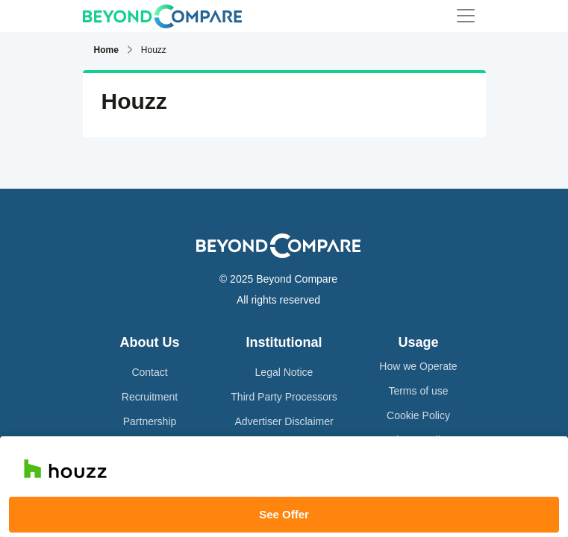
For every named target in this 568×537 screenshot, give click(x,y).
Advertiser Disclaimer (283, 421)
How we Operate (418, 366)
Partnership (150, 421)
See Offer (284, 514)
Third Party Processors (284, 397)
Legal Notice (284, 372)
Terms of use (418, 391)
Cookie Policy (418, 415)
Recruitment (150, 397)
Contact (149, 372)
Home (106, 50)
